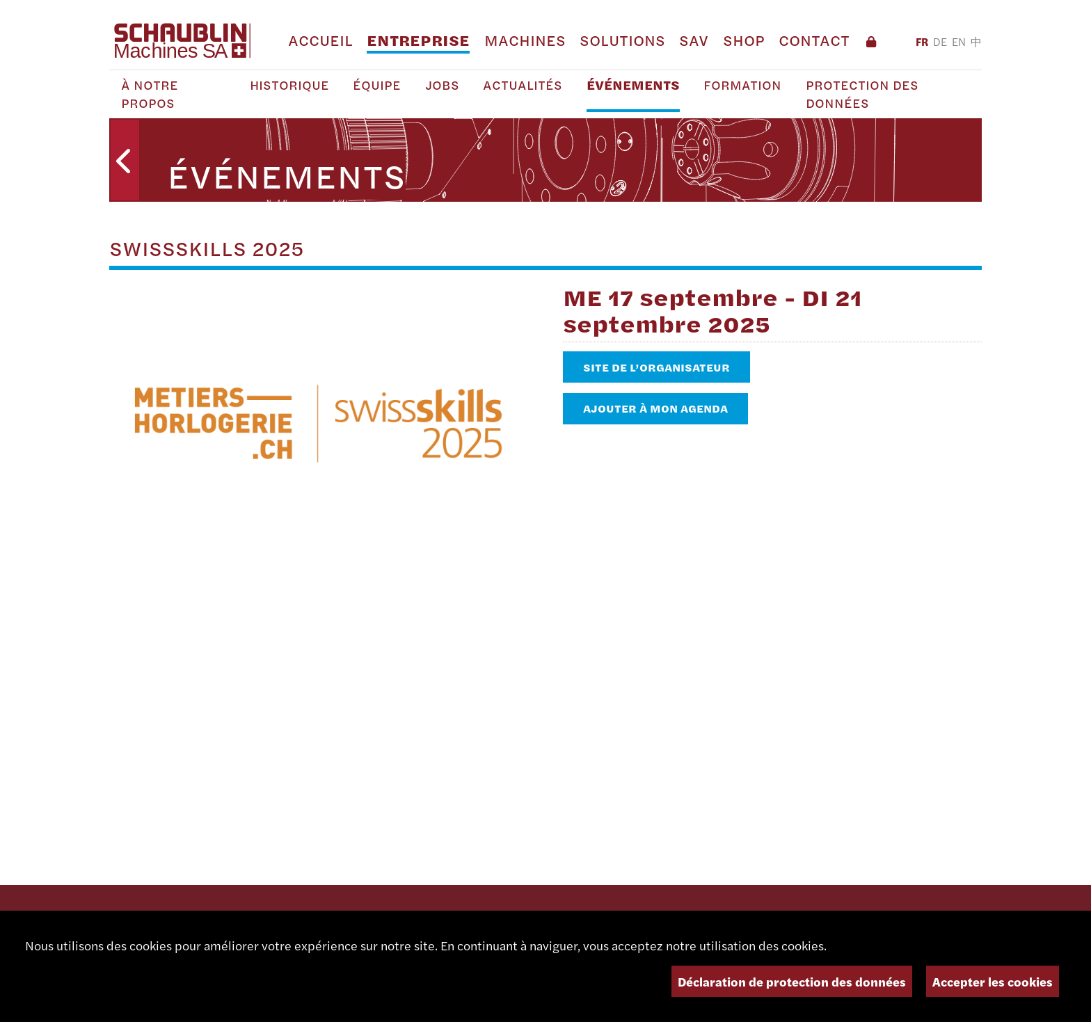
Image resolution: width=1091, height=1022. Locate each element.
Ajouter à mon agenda (655, 408)
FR (922, 41)
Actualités (522, 85)
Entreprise (418, 40)
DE (940, 41)
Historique (289, 85)
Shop (744, 40)
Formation (742, 85)
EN (959, 41)
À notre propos (149, 94)
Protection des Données (862, 94)
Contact (814, 40)
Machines (525, 40)
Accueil (320, 40)
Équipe (377, 85)
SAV (693, 40)
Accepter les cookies (992, 981)
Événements (633, 85)
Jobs (442, 85)
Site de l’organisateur (656, 367)
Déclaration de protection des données (792, 981)
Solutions (622, 40)
